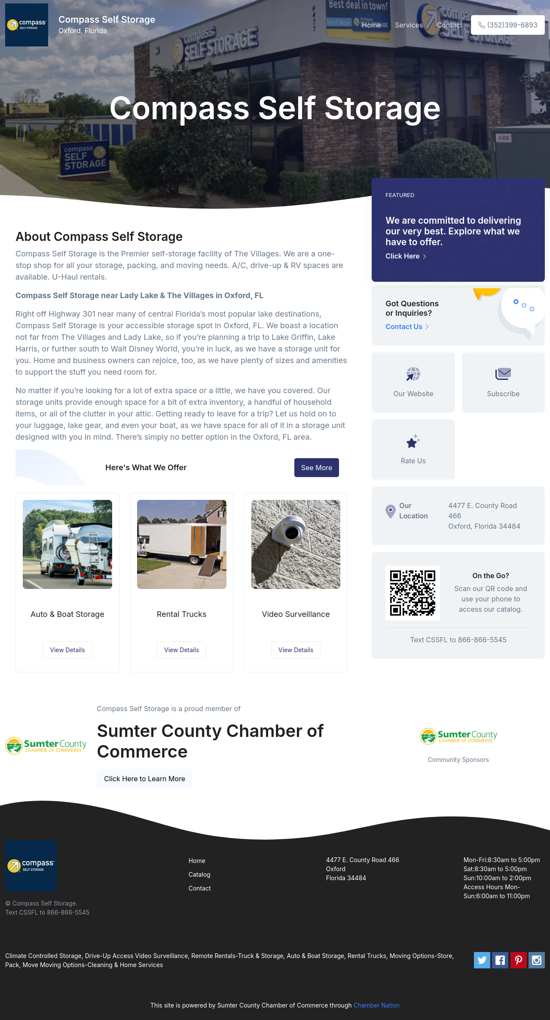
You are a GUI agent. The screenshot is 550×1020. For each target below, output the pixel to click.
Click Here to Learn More (144, 778)
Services (409, 25)
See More (317, 467)
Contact (449, 25)
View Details (67, 649)
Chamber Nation (377, 1005)
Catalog (200, 874)
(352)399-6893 (508, 25)
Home (371, 25)
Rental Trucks (182, 614)
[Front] (28, 24)
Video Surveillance (296, 614)
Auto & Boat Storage (67, 614)
